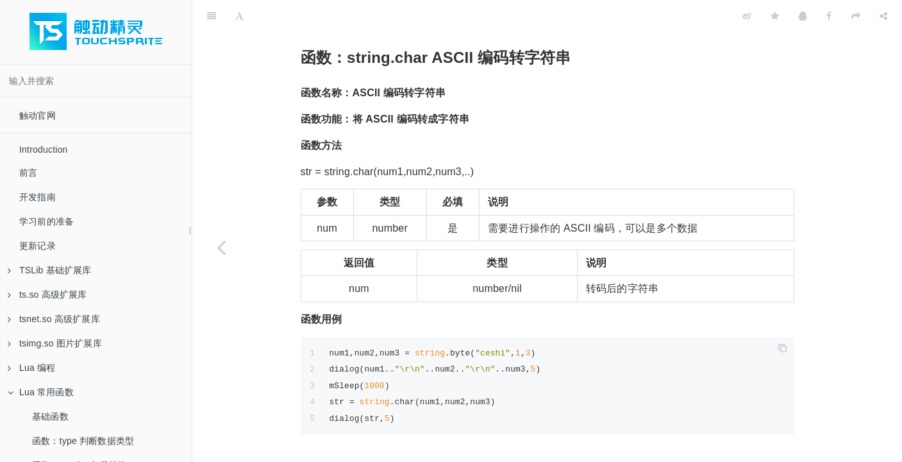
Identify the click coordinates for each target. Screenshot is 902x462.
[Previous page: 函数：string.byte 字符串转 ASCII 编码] (221, 247)
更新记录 (37, 246)
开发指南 (37, 197)
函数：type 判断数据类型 (83, 441)
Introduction (43, 149)
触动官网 (37, 115)
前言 (28, 172)
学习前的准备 (46, 221)
